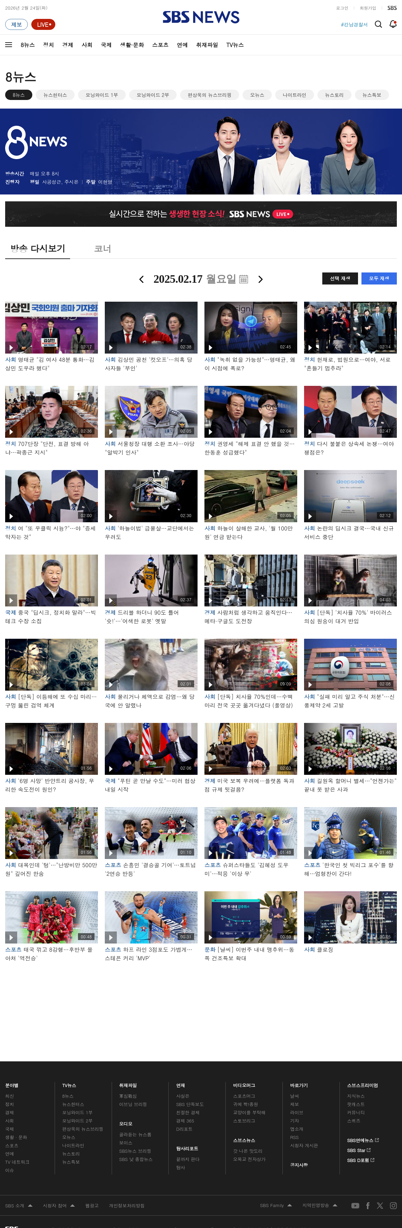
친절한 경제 (188, 1112)
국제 (106, 45)
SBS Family (276, 1205)
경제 (67, 45)
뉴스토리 (334, 94)
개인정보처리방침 (127, 1205)
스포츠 (160, 45)
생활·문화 (132, 45)
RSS (294, 1137)
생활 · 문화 (16, 1137)
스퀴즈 (353, 1120)
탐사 (180, 1167)
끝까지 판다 (188, 1159)
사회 (86, 45)
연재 (180, 1084)
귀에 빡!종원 (245, 1104)
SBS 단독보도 (190, 1104)
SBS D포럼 (361, 1158)
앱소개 (296, 1129)
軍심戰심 (128, 1096)
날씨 (294, 1096)
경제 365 (185, 1120)
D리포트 (184, 1129)
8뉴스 (28, 45)
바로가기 (299, 1084)
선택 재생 (340, 278)
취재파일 (207, 45)
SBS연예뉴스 (363, 1139)
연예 (182, 45)
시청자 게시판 (304, 1145)
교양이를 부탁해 (249, 1112)
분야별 (12, 1084)
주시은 (71, 181)
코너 (102, 248)
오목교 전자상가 (249, 1159)
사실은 (183, 1096)
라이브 (296, 1112)
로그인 (342, 8)
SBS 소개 (19, 1206)
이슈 (9, 1170)
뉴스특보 (371, 94)
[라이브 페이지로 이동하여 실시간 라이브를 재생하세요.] (43, 24)
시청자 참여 (59, 1206)
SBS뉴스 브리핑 (135, 1151)
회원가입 (368, 8)
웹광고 (92, 1205)
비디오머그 (244, 1084)
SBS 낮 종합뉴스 (136, 1159)
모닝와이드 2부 (153, 94)
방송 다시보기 (37, 248)
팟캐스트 (356, 1104)
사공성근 (51, 181)
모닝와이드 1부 (102, 94)
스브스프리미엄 (362, 1084)
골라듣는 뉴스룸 (135, 1134)
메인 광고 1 (201, 1002)
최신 (9, 1096)
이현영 (105, 181)
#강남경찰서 (354, 24)
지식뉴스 (356, 1096)
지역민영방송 (319, 1205)
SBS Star (359, 1149)
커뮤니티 (356, 1112)
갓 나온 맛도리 (248, 1151)
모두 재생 (379, 278)
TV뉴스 (235, 45)
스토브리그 (244, 1120)
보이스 (126, 1142)
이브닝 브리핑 (133, 1104)
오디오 (126, 1122)
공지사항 (299, 1165)
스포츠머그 (244, 1096)
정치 (48, 45)
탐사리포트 (187, 1147)
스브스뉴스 (244, 1139)
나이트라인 (294, 94)
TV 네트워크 (17, 1162)
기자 (294, 1120)
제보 (294, 1104)
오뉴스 (257, 94)
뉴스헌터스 (55, 94)
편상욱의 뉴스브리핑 (210, 94)
